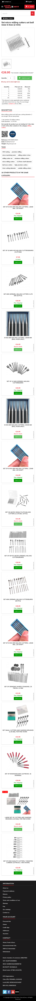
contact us (7, 1)
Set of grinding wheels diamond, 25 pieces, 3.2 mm (18, 687)
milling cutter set (7, 158)
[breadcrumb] (8, 18)
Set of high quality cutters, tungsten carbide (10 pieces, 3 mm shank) (18, 861)
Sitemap (5, 903)
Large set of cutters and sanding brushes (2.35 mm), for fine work (18, 818)
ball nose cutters (7, 165)
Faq (4, 906)
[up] (14, 77)
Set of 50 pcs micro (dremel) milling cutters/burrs (18, 556)
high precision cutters (21, 165)
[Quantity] (10, 78)
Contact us (6, 912)
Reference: (4, 140)
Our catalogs (7, 909)
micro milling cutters (8, 161)
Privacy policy (7, 897)
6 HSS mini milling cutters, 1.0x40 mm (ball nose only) (18, 338)
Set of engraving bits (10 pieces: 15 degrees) (18, 774)
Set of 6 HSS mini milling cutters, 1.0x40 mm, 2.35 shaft (18, 643)
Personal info (7, 921)
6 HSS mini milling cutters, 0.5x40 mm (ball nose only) (18, 425)
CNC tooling (6, 152)
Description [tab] (6, 110)
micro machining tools (9, 155)
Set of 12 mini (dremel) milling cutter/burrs (18, 382)
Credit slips (6, 927)
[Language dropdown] (30, 1)
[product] (18, 192)
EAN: (2, 142)
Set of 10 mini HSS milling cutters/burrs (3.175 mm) (18, 251)
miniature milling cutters (22, 158)
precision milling (16, 152)
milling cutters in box (24, 155)
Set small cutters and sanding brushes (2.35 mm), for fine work (18, 731)
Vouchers (5, 933)
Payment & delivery (8, 891)
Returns (5, 894)
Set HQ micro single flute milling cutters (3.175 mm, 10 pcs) (18, 513)
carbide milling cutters (24, 168)
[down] (14, 79)
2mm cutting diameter (9, 168)
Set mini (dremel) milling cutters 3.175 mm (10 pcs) (18, 294)
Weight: (3, 143)
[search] (18, 13)
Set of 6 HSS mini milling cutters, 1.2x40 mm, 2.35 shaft (18, 469)
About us (5, 888)
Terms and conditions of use (11, 900)
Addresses (6, 930)
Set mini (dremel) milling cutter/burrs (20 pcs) (18, 600)
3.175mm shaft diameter (24, 161)
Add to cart (24, 78)
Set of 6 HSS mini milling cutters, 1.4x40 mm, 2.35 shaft (18, 207)
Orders (5, 924)
